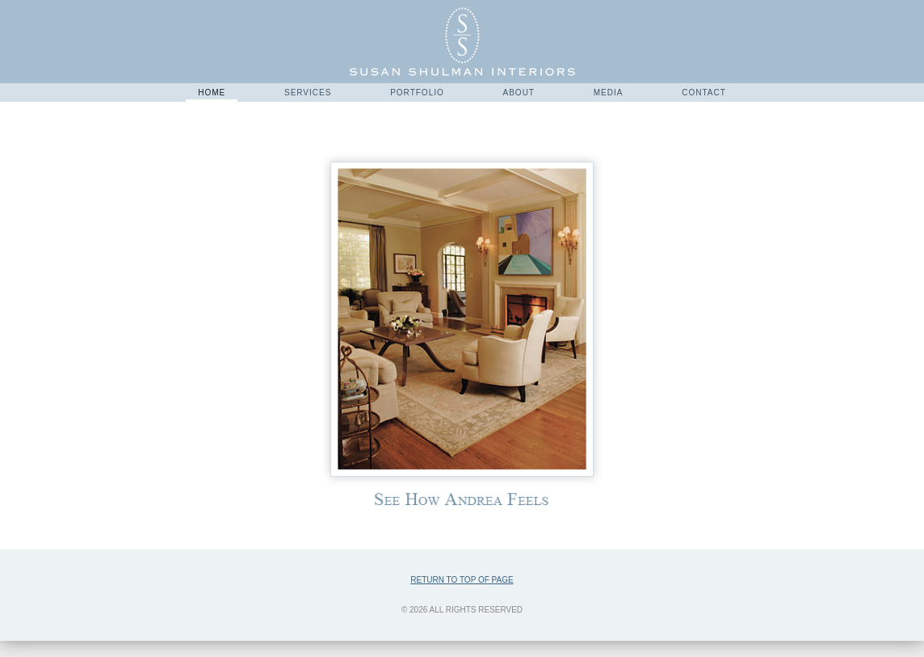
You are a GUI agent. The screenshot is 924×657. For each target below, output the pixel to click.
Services (307, 92)
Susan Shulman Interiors (462, 41)
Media (609, 92)
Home (211, 92)
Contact (704, 92)
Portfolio (417, 92)
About (519, 92)
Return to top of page (461, 579)
